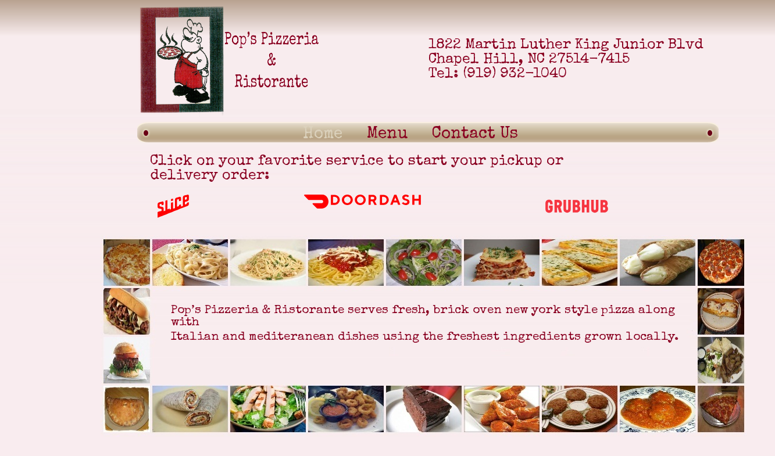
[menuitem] (323, 131)
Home (322, 134)
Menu (387, 134)
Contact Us (475, 134)
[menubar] (333, 131)
